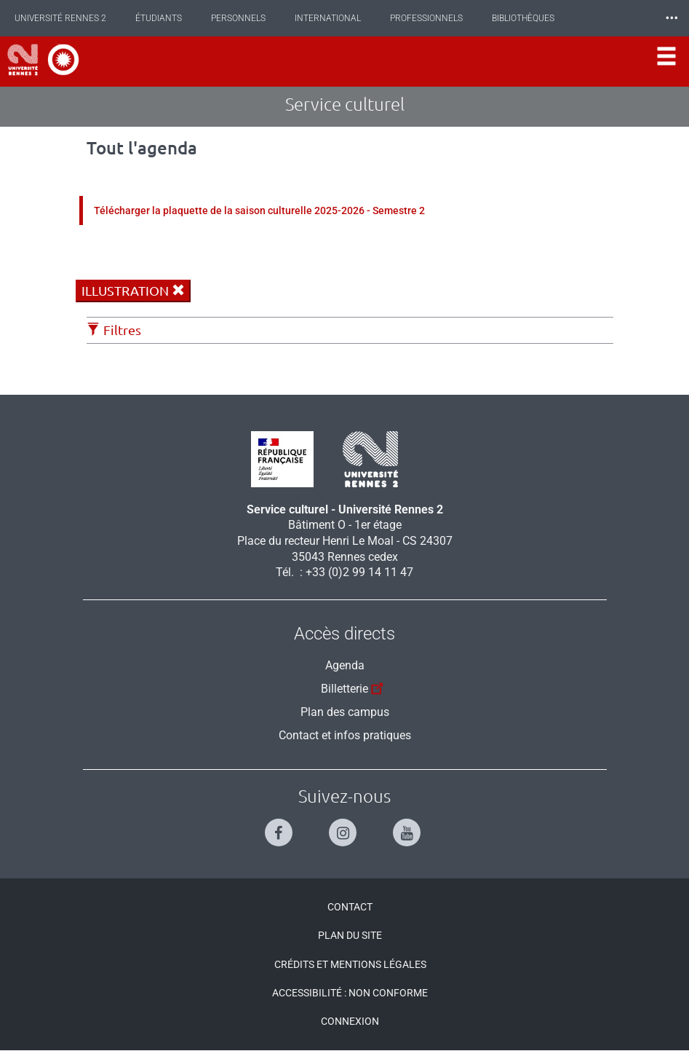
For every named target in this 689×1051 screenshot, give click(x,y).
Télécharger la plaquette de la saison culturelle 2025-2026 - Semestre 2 (259, 210)
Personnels (238, 18)
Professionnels (426, 18)
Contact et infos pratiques (345, 735)
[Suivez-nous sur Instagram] (344, 826)
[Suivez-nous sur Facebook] (280, 826)
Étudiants (158, 18)
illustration (133, 290)
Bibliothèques (523, 18)
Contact (350, 907)
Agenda (345, 665)
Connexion (350, 1021)
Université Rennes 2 (60, 18)
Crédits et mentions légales (350, 964)
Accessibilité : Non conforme (350, 993)
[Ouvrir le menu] (666, 61)
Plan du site (350, 935)
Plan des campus (344, 712)
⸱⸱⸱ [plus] (671, 18)
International (328, 18)
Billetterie (354, 686)
